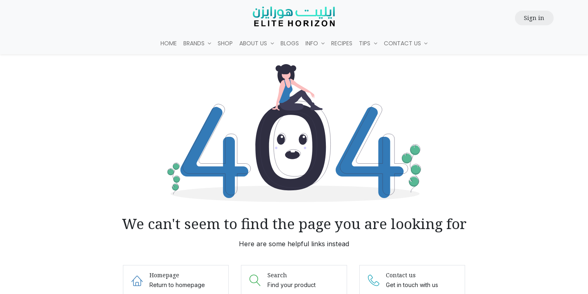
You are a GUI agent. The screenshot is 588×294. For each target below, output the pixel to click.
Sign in (534, 18)
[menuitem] (168, 43)
